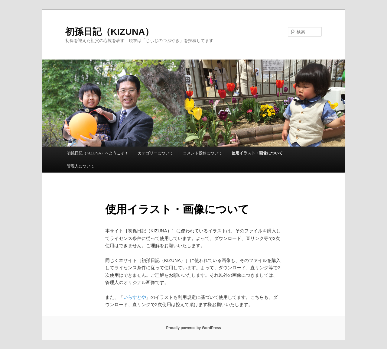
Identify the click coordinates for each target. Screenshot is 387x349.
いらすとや (134, 297)
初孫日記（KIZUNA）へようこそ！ (97, 153)
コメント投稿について (202, 153)
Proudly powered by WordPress (193, 328)
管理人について (80, 166)
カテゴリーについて (155, 153)
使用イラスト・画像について (257, 153)
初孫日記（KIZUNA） (109, 32)
